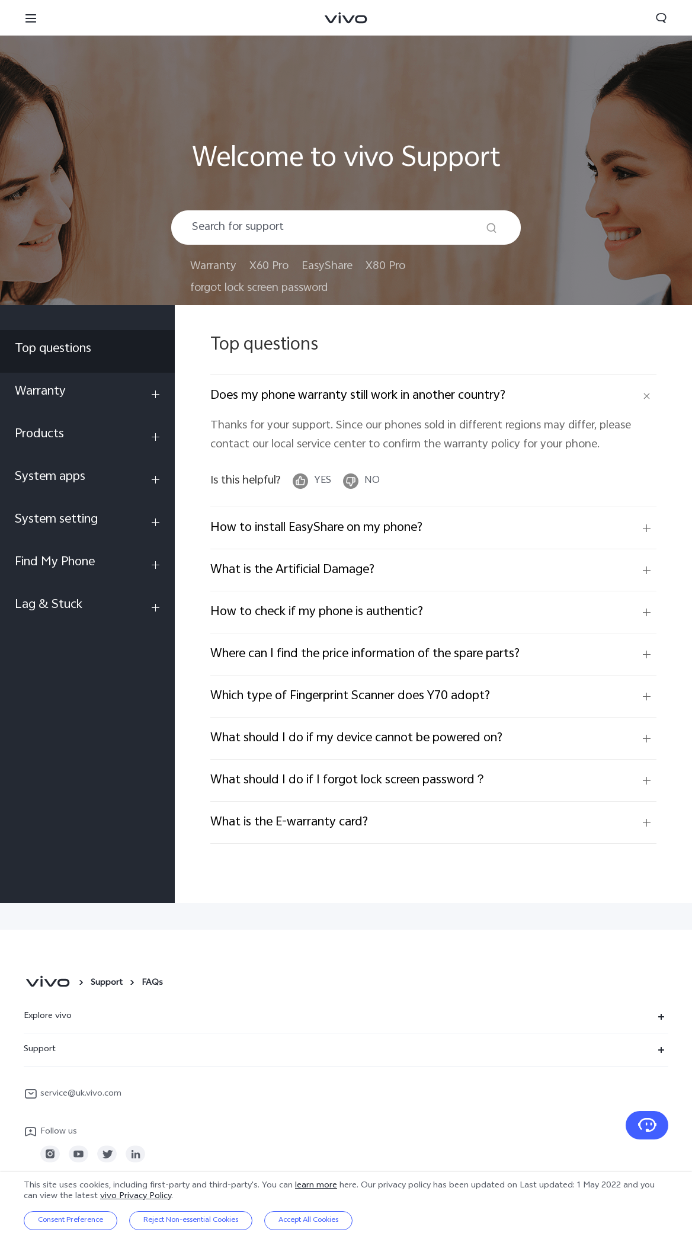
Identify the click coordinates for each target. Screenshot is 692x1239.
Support (107, 983)
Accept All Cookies (308, 1220)
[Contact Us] (647, 1125)
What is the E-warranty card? (289, 822)
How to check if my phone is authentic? (316, 612)
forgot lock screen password (259, 288)
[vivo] (48, 983)
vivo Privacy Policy (135, 1196)
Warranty (213, 266)
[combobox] (346, 227)
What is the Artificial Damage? (292, 570)
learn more (316, 1186)
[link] (50, 1154)
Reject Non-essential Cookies (190, 1220)
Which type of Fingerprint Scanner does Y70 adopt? (350, 696)
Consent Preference (70, 1220)
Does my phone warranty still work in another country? (357, 395)
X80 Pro (385, 266)
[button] (31, 18)
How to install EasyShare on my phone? (316, 528)
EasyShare (327, 266)
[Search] (491, 227)
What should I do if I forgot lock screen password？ (348, 780)
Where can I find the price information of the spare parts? (365, 654)
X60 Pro (269, 266)
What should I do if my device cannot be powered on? (356, 738)
